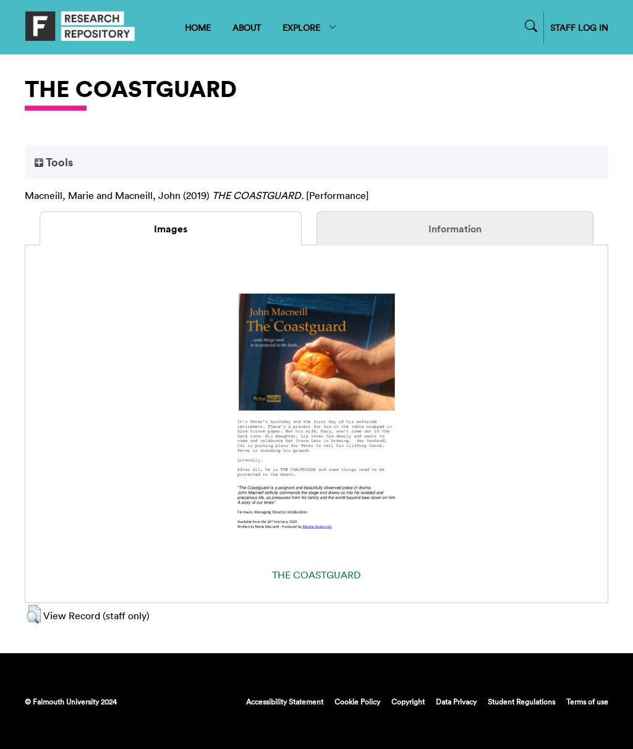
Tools (54, 161)
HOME (198, 27)
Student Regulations (521, 701)
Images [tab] (170, 228)
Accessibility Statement (284, 701)
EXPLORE (310, 27)
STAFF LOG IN (579, 27)
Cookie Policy (357, 701)
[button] (34, 614)
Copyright (408, 701)
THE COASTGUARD (316, 575)
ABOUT (246, 27)
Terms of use (587, 701)
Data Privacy (456, 701)
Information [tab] (455, 228)
